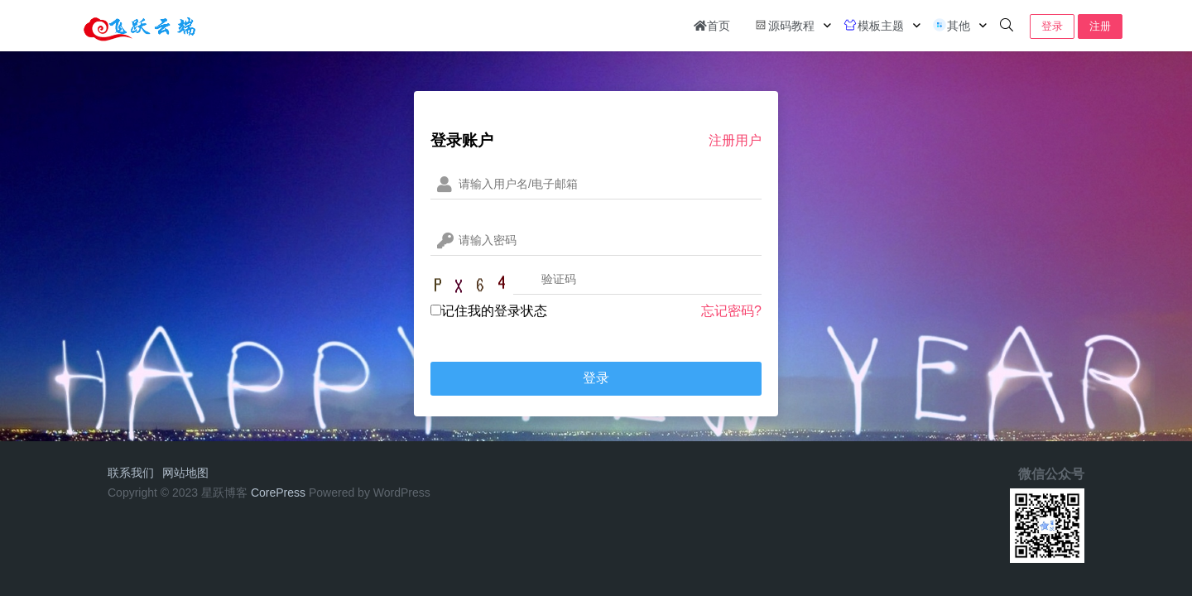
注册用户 (735, 140)
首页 (712, 25)
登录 (1052, 26)
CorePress (278, 492)
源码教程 (784, 24)
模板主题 (873, 24)
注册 (1100, 26)
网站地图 (185, 472)
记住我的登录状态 (488, 311)
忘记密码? (731, 311)
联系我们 (131, 472)
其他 (951, 24)
